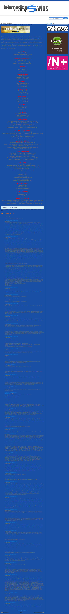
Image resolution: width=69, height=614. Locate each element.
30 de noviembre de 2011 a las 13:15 (11, 261)
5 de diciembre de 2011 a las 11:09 (11, 481)
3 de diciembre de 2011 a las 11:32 (11, 402)
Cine (29, 18)
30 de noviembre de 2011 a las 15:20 (11, 323)
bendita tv (17, 209)
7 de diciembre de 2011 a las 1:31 (11, 541)
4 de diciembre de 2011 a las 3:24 (11, 424)
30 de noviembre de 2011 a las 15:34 (11, 336)
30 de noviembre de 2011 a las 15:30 (11, 328)
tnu (2, 210)
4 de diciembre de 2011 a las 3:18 (11, 408)
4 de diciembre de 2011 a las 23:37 (11, 433)
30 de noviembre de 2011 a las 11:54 (11, 236)
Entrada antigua (6, 612)
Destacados (7, 18)
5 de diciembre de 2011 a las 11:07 (11, 462)
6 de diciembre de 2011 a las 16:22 (11, 509)
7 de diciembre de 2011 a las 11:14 (11, 566)
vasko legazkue (8, 393)
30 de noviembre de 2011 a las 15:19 (11, 315)
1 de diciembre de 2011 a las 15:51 (11, 364)
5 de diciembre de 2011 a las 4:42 (11, 452)
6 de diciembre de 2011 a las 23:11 (11, 530)
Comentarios (49, 23)
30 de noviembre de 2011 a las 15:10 (11, 298)
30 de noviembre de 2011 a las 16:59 (11, 348)
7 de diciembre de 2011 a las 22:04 (11, 592)
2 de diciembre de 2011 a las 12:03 (11, 374)
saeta (32, 209)
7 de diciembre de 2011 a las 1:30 (11, 536)
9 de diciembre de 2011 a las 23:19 (11, 602)
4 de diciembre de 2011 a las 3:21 (11, 416)
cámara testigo (22, 209)
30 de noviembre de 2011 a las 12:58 (11, 246)
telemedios (40, 209)
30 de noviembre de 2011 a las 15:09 (11, 294)
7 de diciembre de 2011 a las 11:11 (11, 554)
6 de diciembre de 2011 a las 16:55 (11, 515)
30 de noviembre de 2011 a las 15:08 (11, 287)
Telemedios (43, 18)
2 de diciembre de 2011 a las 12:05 (11, 380)
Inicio (21, 612)
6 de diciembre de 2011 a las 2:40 (11, 496)
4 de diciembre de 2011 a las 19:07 (11, 428)
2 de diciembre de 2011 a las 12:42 (11, 386)
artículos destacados (10, 209)
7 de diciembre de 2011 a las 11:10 (11, 550)
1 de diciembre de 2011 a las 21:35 (11, 368)
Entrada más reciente (38, 612)
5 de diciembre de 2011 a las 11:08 (11, 472)
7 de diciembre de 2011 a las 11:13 (11, 562)
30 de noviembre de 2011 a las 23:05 (11, 354)
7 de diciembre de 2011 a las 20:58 (11, 574)
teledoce (35, 209)
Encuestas (35, 18)
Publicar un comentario (22, 610)
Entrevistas (19, 18)
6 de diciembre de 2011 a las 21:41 (11, 522)
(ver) (38, 38)
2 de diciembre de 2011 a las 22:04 (11, 392)
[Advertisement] (57, 81)
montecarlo (28, 209)
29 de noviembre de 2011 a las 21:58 (11, 220)
